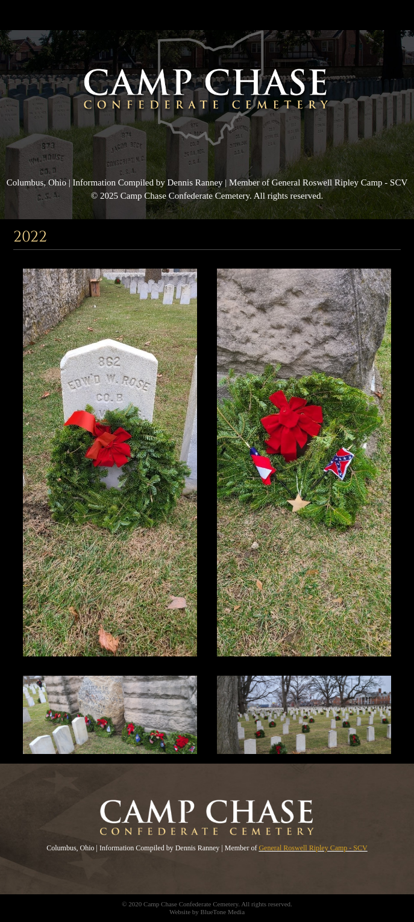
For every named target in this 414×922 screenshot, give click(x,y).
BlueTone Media (223, 911)
